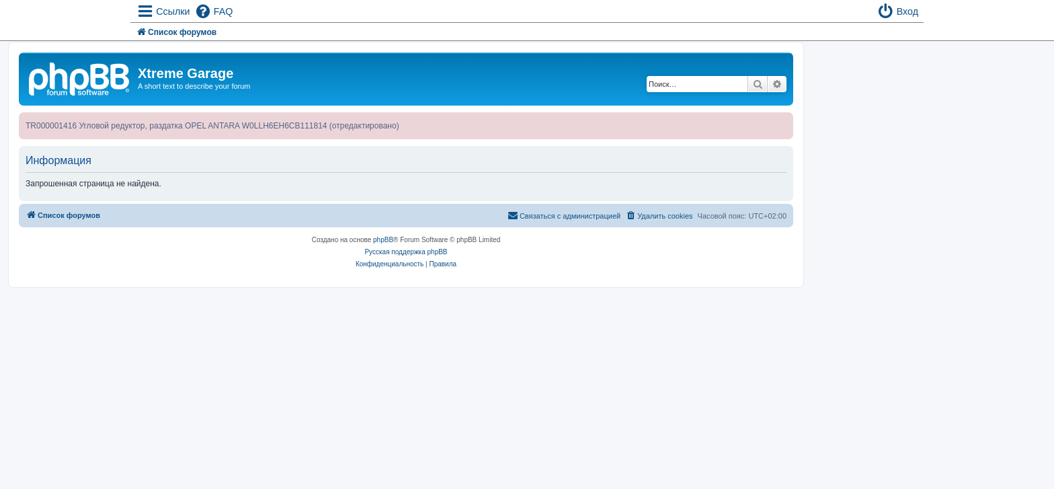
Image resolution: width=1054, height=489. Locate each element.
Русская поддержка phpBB (405, 252)
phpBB (383, 239)
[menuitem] (213, 11)
